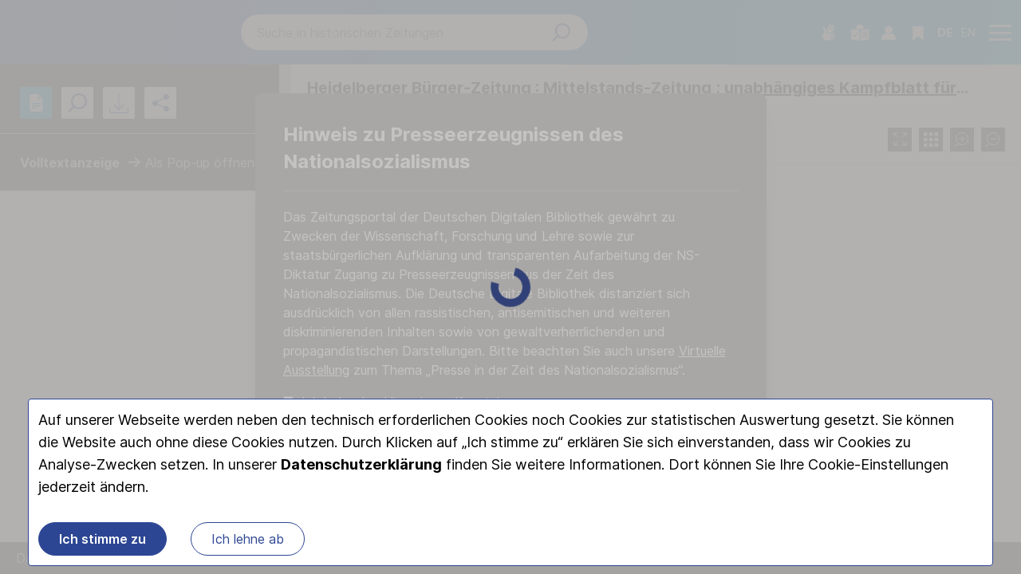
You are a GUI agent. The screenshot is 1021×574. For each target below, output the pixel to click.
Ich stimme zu (102, 539)
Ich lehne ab (247, 539)
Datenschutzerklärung (361, 464)
